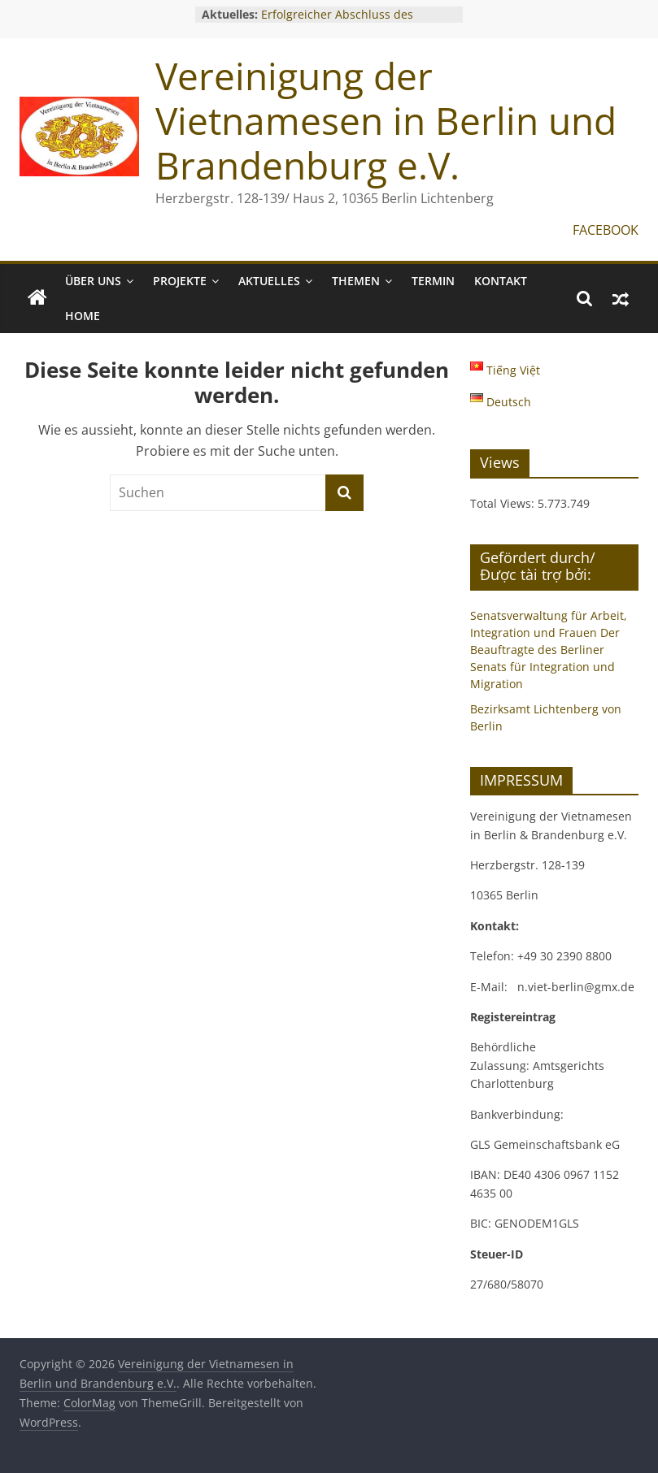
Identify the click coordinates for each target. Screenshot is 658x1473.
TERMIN (433, 280)
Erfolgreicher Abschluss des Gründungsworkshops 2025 (337, 22)
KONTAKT (500, 280)
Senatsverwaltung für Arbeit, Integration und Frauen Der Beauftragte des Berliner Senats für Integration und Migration (548, 649)
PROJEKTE (180, 280)
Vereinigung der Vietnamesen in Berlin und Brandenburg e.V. (386, 120)
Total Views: (504, 503)
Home (82, 315)
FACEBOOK (605, 230)
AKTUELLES (269, 280)
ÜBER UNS (93, 280)
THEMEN (356, 280)
